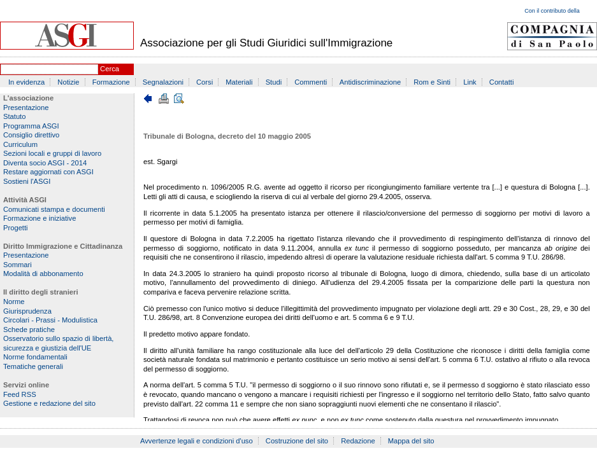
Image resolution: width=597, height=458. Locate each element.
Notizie (68, 82)
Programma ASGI (31, 126)
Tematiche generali (33, 366)
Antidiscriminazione (370, 82)
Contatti (501, 82)
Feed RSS (19, 394)
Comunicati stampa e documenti (54, 209)
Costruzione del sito (297, 441)
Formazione (111, 82)
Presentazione (26, 107)
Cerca (109, 69)
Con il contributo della (552, 11)
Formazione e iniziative (39, 218)
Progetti (15, 228)
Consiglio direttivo (31, 135)
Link (470, 82)
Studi (274, 82)
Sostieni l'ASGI (26, 181)
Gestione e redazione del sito (49, 403)
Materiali (239, 82)
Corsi (204, 82)
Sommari (17, 264)
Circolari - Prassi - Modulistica (50, 320)
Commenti (310, 82)
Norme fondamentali (35, 357)
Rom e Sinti (432, 82)
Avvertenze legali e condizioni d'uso (196, 441)
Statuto (14, 116)
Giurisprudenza (27, 311)
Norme (14, 301)
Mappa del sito (411, 441)
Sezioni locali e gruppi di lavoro (52, 153)
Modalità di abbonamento (43, 273)
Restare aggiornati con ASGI (48, 172)
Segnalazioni (163, 82)
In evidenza (26, 82)
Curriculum (20, 144)
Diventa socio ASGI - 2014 (45, 163)
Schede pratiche (29, 329)
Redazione (358, 441)
